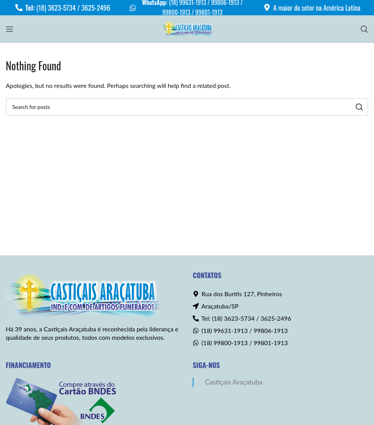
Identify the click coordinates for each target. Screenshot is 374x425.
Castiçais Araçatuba (234, 382)
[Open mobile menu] (9, 29)
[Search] (364, 29)
